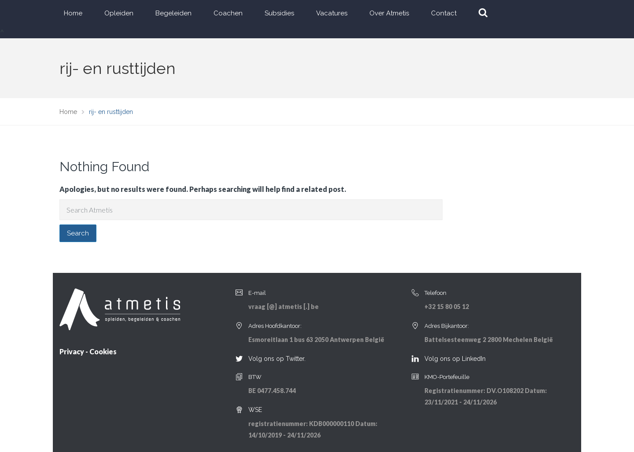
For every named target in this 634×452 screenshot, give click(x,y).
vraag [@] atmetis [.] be (283, 306)
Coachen (228, 13)
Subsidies (279, 13)
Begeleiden (173, 13)
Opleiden (118, 13)
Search (78, 233)
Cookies (103, 351)
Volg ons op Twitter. (277, 358)
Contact (444, 13)
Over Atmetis (389, 13)
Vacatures (331, 13)
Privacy (71, 351)
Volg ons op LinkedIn (455, 358)
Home (73, 13)
